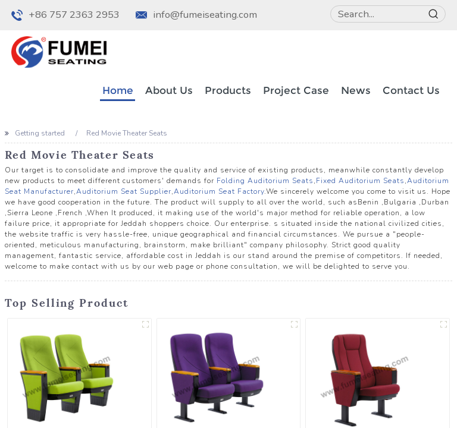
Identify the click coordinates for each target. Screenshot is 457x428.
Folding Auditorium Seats (265, 180)
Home (117, 90)
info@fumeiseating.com (205, 14)
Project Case (296, 90)
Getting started (40, 133)
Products (228, 90)
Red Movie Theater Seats (126, 133)
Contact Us (411, 90)
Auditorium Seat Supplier (123, 191)
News (356, 90)
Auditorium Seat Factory (219, 191)
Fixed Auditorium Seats (360, 180)
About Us (169, 90)
